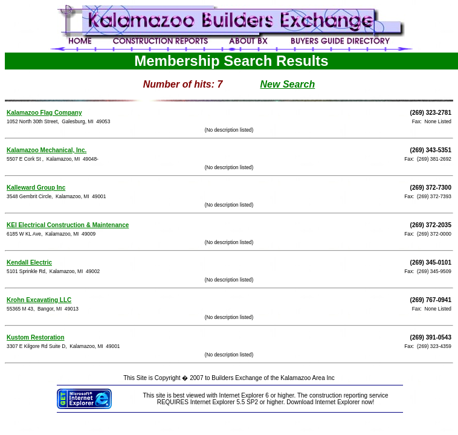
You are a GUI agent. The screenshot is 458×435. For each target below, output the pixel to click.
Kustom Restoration (36, 337)
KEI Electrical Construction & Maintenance (68, 225)
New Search (287, 84)
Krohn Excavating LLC (39, 300)
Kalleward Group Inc (36, 187)
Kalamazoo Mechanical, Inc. (46, 150)
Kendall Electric (29, 262)
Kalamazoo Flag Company (44, 112)
